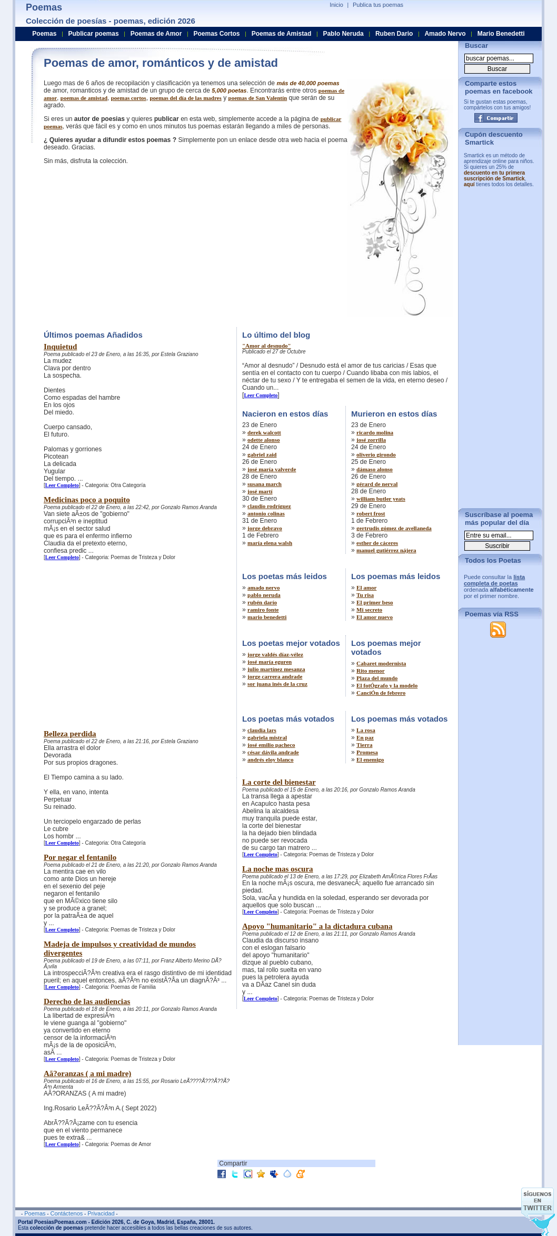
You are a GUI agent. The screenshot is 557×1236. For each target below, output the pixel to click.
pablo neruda (264, 595)
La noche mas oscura (277, 869)
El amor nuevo (374, 617)
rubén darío (262, 602)
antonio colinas (266, 513)
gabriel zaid (261, 454)
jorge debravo (264, 528)
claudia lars (261, 730)
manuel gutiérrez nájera (386, 550)
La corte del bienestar (279, 782)
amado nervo (263, 587)
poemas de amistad (84, 98)
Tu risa (365, 595)
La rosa (365, 730)
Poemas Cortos (216, 33)
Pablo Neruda (343, 33)
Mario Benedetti (501, 33)
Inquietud (60, 346)
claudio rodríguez (269, 506)
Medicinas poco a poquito (87, 499)
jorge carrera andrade (274, 676)
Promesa (367, 752)
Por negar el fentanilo (80, 857)
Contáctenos (66, 1213)
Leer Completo (62, 485)
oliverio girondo (376, 454)
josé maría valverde (271, 469)
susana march (264, 484)
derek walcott (264, 432)
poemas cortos (128, 98)
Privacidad (100, 1213)
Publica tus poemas (378, 5)
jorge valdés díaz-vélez (275, 654)
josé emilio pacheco (271, 745)
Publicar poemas (93, 33)
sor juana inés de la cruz (277, 684)
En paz (365, 737)
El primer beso (374, 602)
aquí (469, 184)
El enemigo (370, 759)
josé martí (259, 491)
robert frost (370, 513)
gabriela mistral (267, 737)
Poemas (44, 33)
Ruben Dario (394, 33)
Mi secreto (369, 609)
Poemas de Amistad (282, 33)
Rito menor (370, 670)
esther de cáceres (377, 543)
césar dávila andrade (273, 752)
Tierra (364, 745)
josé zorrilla (371, 440)
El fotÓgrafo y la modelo (386, 685)
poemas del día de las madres (185, 98)
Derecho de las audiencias (87, 1001)
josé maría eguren (269, 661)
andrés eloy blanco (270, 759)
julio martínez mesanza (276, 669)
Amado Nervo (444, 33)
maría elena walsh (269, 543)
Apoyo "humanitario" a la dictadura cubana (317, 926)
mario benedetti (266, 617)
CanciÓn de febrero (380, 693)
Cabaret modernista (381, 663)
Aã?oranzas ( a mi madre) (87, 1073)
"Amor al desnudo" (266, 345)
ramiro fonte (262, 609)
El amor (366, 587)
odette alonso (263, 440)
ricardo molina (374, 432)
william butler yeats (380, 498)
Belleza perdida (70, 734)
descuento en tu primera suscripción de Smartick (494, 175)
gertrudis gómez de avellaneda (394, 528)
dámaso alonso (374, 469)
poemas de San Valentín (257, 98)
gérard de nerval (376, 484)
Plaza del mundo (376, 678)
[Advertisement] (132, 244)
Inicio (336, 5)
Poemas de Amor (156, 33)
